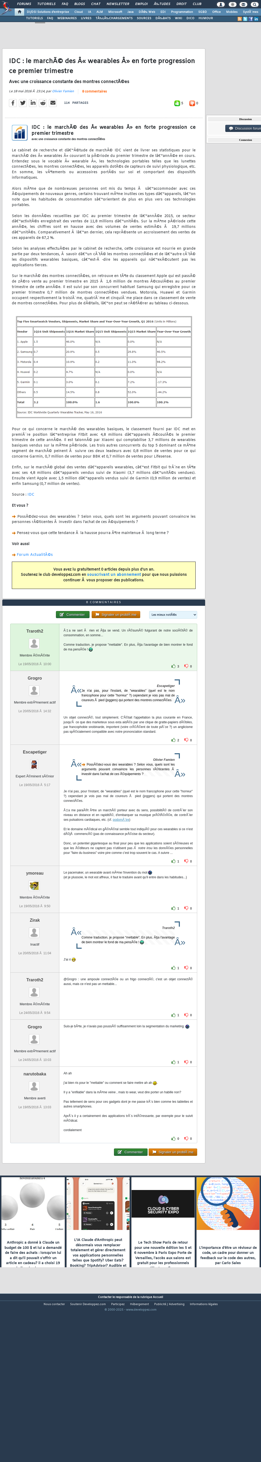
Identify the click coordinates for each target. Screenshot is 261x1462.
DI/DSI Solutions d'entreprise (48, 12)
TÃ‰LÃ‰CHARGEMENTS (114, 18)
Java (130, 12)
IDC (31, 516)
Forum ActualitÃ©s (35, 576)
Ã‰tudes (162, 4)
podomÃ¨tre (121, 885)
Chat (96, 4)
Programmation (182, 12)
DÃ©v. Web (147, 12)
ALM (99, 12)
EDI (163, 12)
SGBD (202, 12)
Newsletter (117, 4)
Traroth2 (35, 696)
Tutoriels (46, 4)
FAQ (65, 4)
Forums (24, 4)
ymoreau (35, 938)
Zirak (35, 986)
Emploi (141, 4)
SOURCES (144, 18)
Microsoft (115, 12)
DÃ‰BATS (163, 18)
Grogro (35, 743)
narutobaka (34, 1139)
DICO (190, 18)
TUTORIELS (34, 18)
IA (89, 12)
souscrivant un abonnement (114, 596)
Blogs (79, 4)
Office (216, 12)
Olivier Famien (63, 113)
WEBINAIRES (67, 18)
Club (197, 4)
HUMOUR (206, 18)
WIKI (178, 18)
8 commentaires (94, 113)
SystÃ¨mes (250, 12)
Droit (181, 4)
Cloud (78, 12)
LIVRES (86, 18)
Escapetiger (35, 817)
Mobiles (232, 12)
